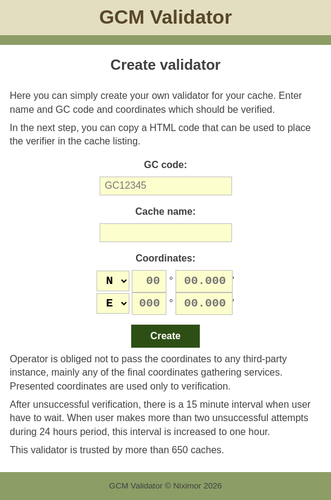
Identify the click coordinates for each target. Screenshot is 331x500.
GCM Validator (165, 17)
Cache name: (165, 211)
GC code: (165, 165)
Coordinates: (165, 258)
